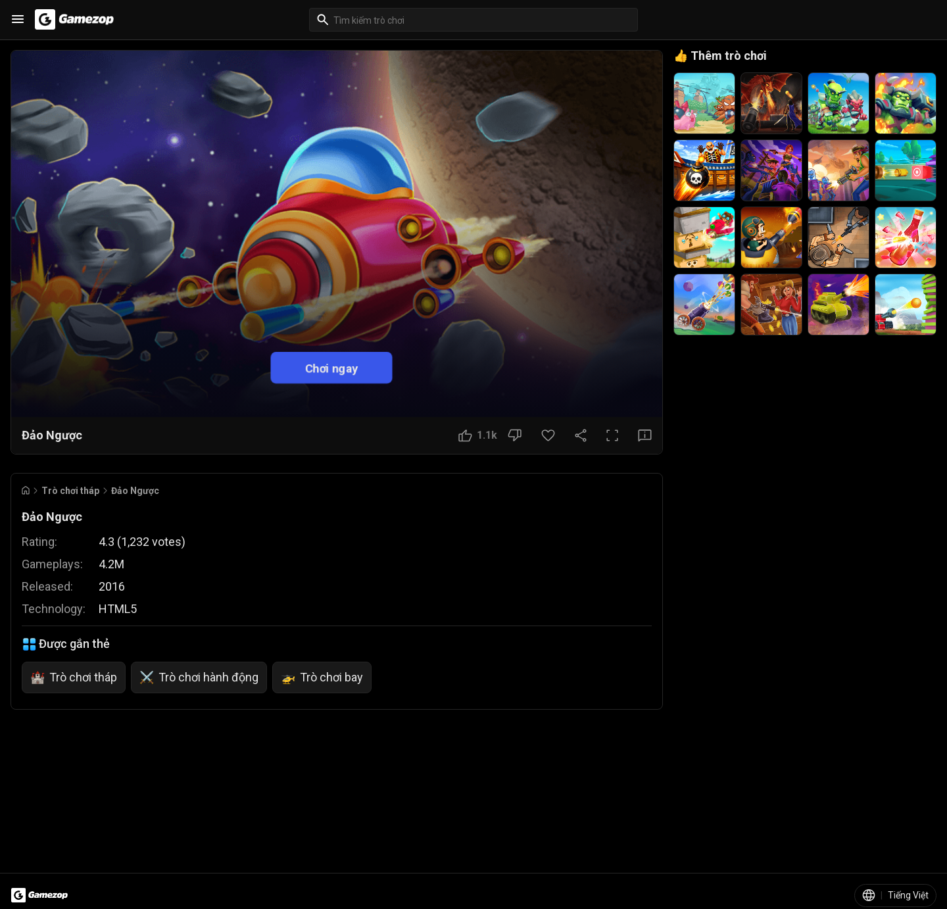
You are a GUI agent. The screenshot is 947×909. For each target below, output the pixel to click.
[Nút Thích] (478, 435)
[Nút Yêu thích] (548, 435)
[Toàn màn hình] (612, 435)
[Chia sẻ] (580, 435)
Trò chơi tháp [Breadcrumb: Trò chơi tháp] (70, 490)
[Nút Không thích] (514, 435)
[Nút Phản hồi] (644, 435)
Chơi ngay (331, 367)
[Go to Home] (26, 490)
